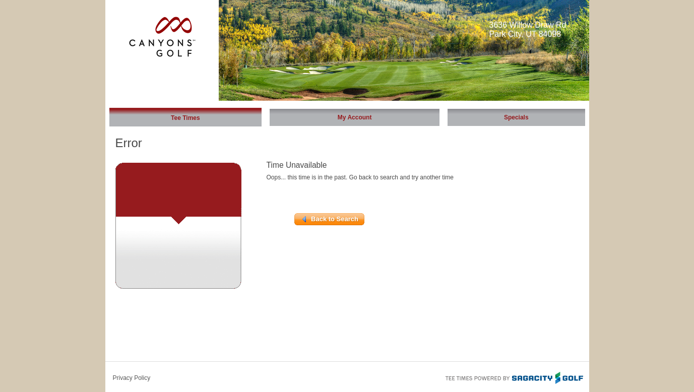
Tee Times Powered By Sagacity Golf (513, 376)
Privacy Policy (132, 377)
